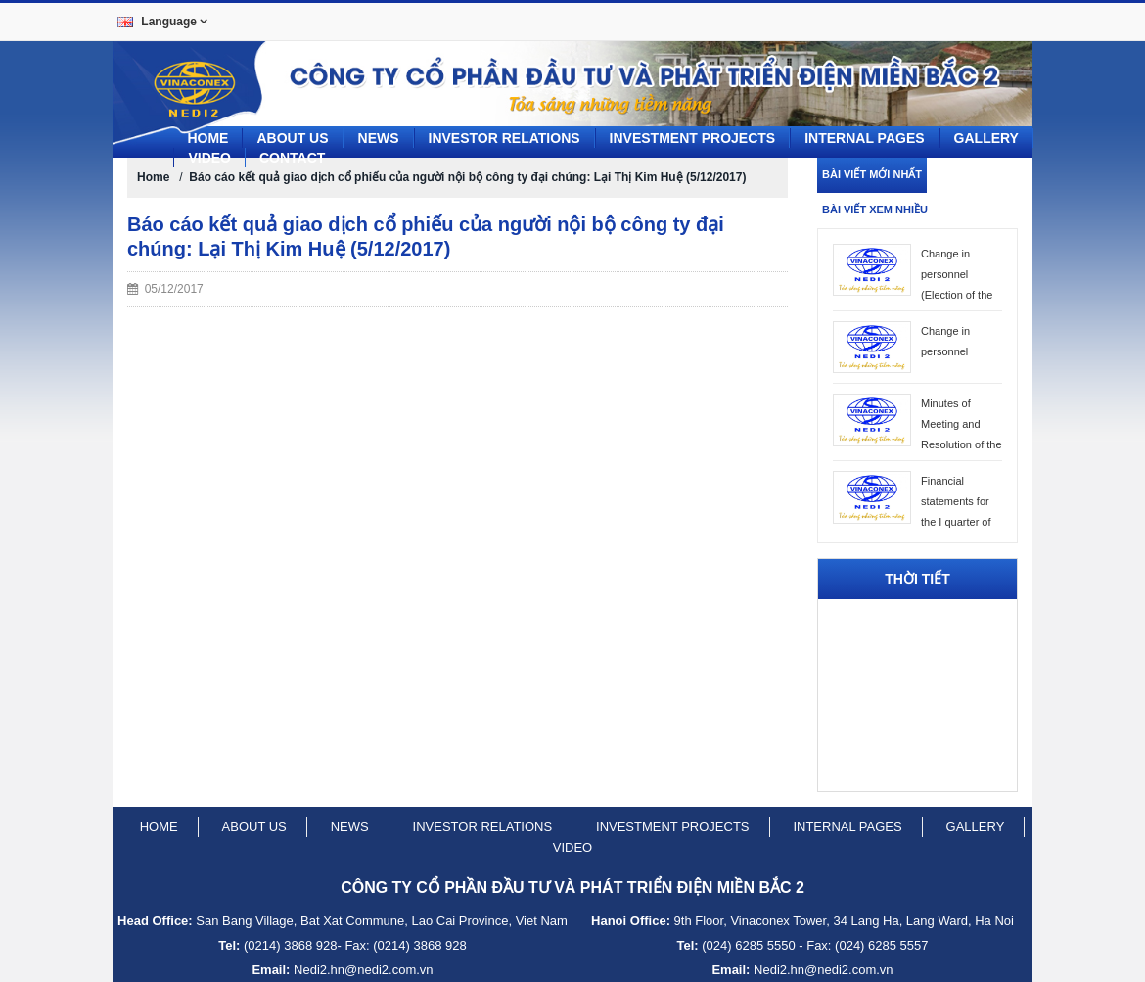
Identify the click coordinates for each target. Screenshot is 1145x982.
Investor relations (483, 826)
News (378, 138)
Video (209, 157)
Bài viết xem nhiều (875, 209)
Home (207, 138)
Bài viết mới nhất (872, 174)
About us (292, 138)
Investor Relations (504, 138)
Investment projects (693, 138)
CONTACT (292, 157)
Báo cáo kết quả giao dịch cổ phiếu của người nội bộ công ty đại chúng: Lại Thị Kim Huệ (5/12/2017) (467, 177)
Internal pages (864, 138)
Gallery (986, 138)
